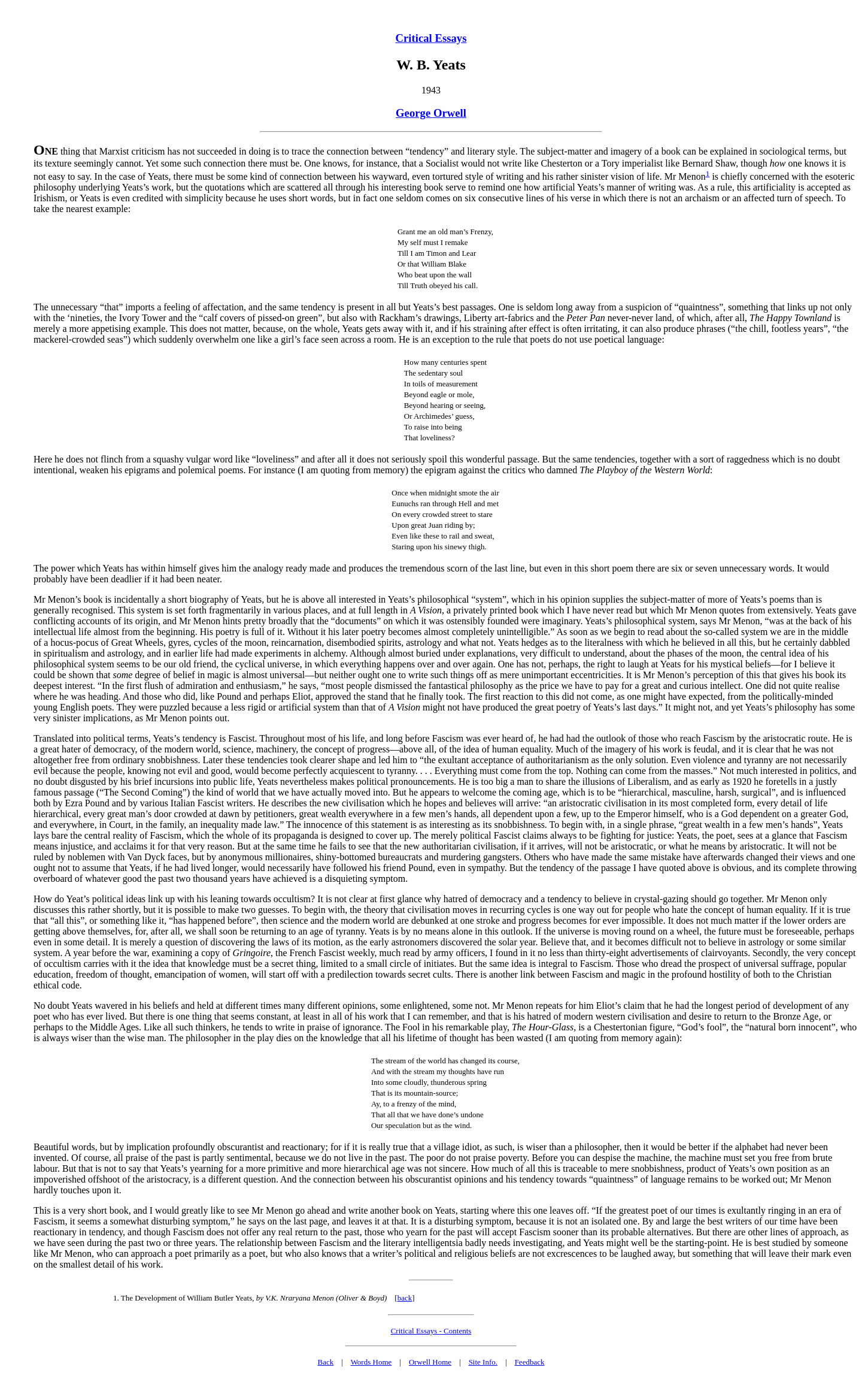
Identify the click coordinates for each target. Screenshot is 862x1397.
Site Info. (483, 1361)
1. (116, 1297)
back (404, 1297)
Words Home (371, 1361)
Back (326, 1361)
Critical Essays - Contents (431, 1330)
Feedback (530, 1361)
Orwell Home (430, 1361)
